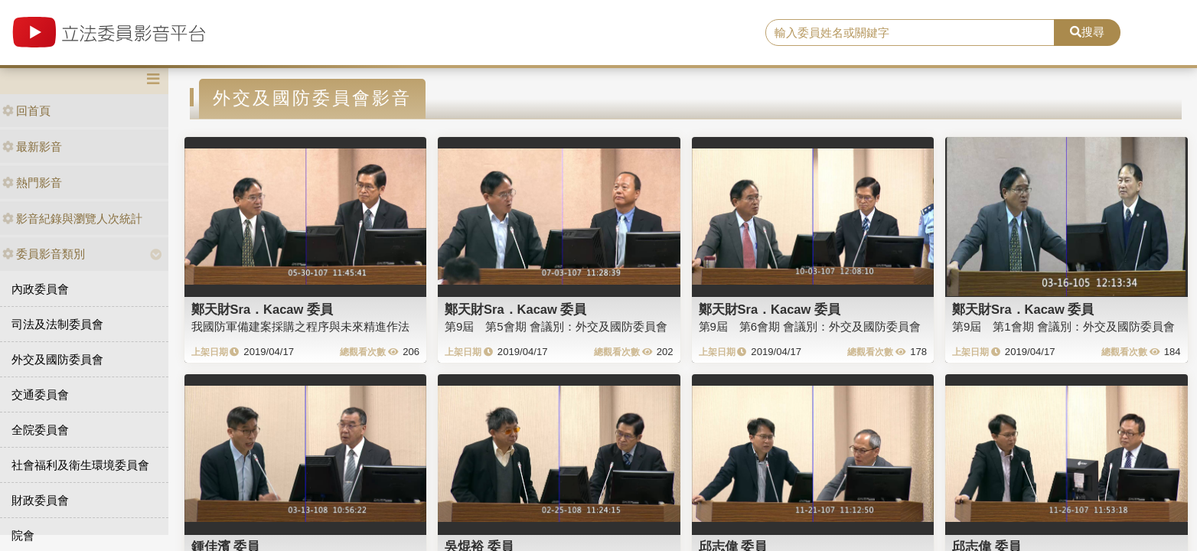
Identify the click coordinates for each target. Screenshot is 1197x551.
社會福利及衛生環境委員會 (80, 464)
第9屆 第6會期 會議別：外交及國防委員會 (810, 326)
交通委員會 (40, 394)
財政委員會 (40, 500)
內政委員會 (40, 288)
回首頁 (26, 110)
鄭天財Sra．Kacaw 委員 (262, 309)
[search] (910, 33)
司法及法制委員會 (57, 324)
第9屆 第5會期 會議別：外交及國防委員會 (556, 326)
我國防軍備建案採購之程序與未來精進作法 (300, 326)
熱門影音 (32, 182)
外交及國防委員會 (57, 359)
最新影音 (32, 146)
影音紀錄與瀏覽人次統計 (72, 218)
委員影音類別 (43, 253)
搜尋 (1087, 31)
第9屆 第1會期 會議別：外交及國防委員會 (1063, 326)
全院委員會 (40, 429)
